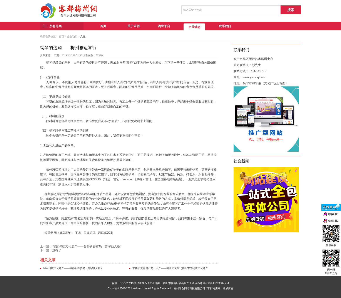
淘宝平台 (164, 26)
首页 (103, 26)
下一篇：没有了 (50, 250)
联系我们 (225, 26)
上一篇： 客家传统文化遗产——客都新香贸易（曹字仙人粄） (81, 246)
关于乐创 (133, 26)
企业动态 (194, 27)
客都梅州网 (213, 288)
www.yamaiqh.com (254, 77)
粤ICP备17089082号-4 (216, 283)
